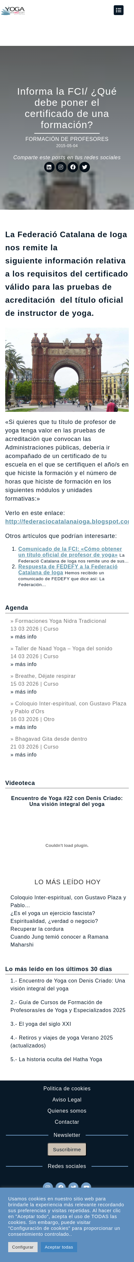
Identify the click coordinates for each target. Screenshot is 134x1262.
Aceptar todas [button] (59, 1247)
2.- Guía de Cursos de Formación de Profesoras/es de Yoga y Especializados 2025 (68, 1006)
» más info (23, 637)
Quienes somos (66, 1111)
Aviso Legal (66, 1099)
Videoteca (20, 783)
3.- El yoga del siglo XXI (40, 1024)
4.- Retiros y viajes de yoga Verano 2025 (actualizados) (61, 1041)
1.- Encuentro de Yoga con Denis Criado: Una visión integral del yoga (67, 984)
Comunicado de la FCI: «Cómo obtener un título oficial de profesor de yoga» (70, 552)
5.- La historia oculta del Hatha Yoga (56, 1059)
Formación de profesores (67, 139)
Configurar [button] (23, 1247)
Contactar (67, 1122)
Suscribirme (67, 1149)
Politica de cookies (67, 1088)
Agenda (16, 607)
